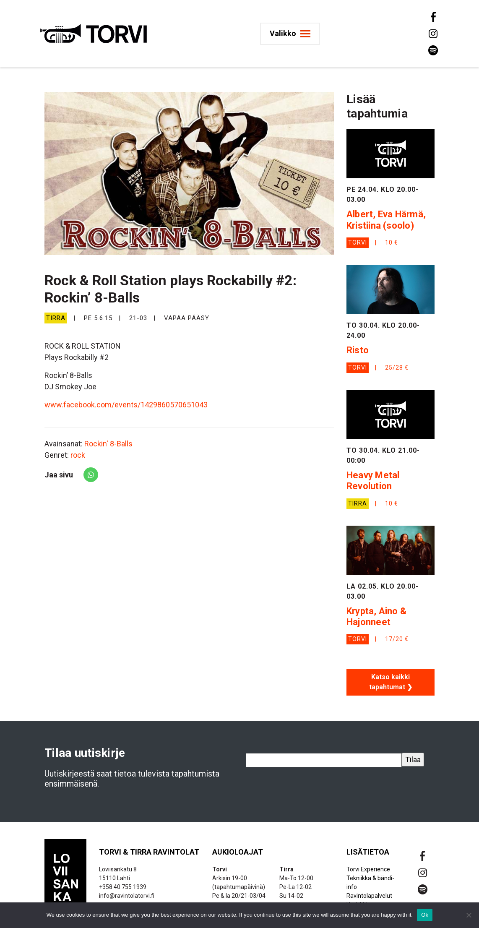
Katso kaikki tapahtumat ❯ (390, 682)
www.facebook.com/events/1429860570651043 (126, 404)
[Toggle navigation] (293, 34)
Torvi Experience (368, 869)
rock (77, 455)
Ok (424, 915)
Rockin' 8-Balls (108, 443)
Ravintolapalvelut (369, 895)
